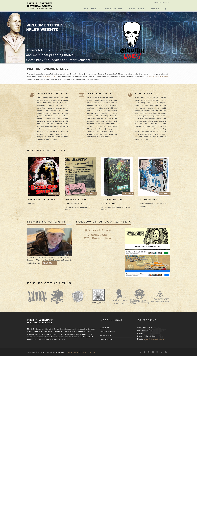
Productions (113, 9)
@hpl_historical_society (99, 230)
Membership (106, 339)
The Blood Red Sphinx (42, 199)
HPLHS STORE (33, 77)
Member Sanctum (162, 2)
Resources (136, 9)
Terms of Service (87, 352)
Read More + (49, 263)
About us (104, 328)
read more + (54, 193)
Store (155, 9)
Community (105, 336)
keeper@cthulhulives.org (154, 339)
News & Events (107, 332)
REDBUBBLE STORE (142, 77)
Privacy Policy (71, 352)
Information (89, 9)
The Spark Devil (148, 199)
